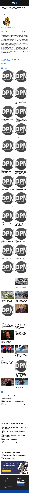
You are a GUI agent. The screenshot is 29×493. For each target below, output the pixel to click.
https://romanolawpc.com (7, 60)
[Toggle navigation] (16, 3)
